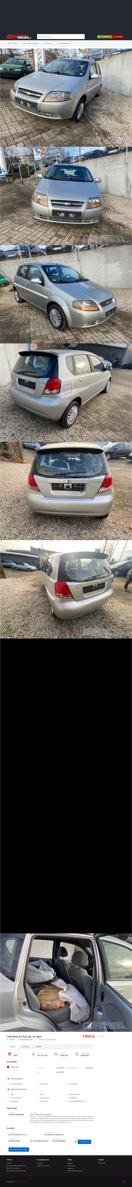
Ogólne (12, 1046)
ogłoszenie (117, 36)
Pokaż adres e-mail (18, 1149)
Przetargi (39, 1163)
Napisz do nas (102, 1163)
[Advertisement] (66, 15)
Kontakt (39, 1046)
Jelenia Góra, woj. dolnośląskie (46, 1039)
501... (82, 1142)
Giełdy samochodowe (43, 1165)
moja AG (106, 36)
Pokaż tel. (84, 1142)
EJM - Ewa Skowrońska (21, 1182)
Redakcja (70, 1163)
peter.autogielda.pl (54, 1135)
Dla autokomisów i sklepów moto (16, 1165)
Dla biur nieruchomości (13, 1168)
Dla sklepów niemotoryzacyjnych (16, 1171)
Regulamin (70, 1168)
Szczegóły (25, 1046)
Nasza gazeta (71, 1165)
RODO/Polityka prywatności (75, 1171)
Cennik (9, 1163)
